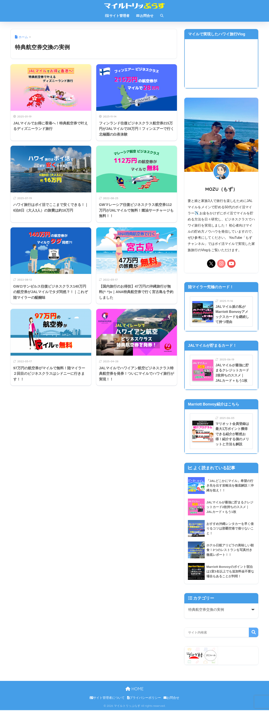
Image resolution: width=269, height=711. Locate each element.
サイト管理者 (117, 15)
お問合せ (144, 15)
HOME (134, 689)
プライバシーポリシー (144, 698)
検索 (253, 633)
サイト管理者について (107, 698)
